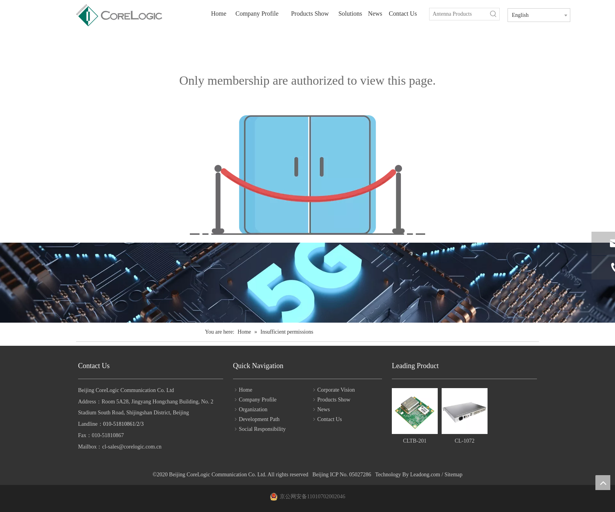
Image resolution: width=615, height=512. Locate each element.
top (602, 482)
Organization (253, 409)
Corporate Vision (336, 390)
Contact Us (329, 419)
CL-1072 (465, 441)
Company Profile (258, 400)
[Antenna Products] (458, 14)
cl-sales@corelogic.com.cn (131, 447)
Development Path (259, 419)
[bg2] (307, 283)
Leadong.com (425, 475)
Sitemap (453, 475)
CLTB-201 (414, 441)
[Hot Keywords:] (493, 14)
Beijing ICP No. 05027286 (342, 475)
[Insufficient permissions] (307, 175)
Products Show (333, 400)
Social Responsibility (262, 429)
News (323, 409)
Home (245, 390)
